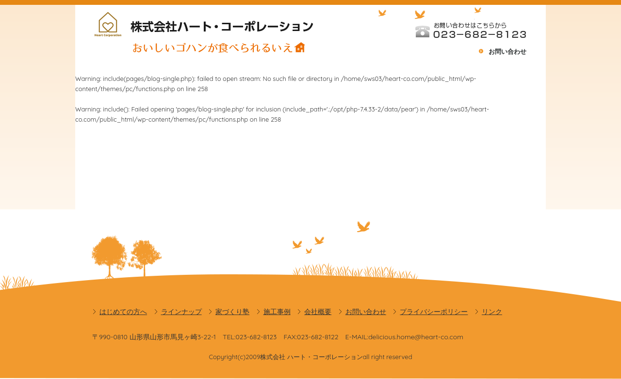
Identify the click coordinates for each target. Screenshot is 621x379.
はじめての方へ (123, 311)
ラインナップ (181, 311)
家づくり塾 (232, 311)
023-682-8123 (256, 336)
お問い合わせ (507, 51)
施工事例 (277, 311)
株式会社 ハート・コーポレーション (311, 357)
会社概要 (317, 311)
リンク (492, 311)
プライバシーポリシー (434, 311)
